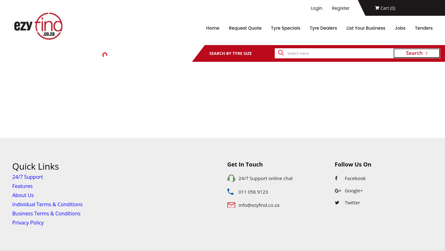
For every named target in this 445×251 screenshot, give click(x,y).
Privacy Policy (28, 222)
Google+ (349, 190)
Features (22, 186)
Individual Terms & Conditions (47, 204)
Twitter (347, 202)
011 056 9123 (253, 192)
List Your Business (366, 28)
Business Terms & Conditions (46, 213)
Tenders (424, 28)
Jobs (400, 28)
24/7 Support (27, 176)
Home (212, 28)
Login (317, 8)
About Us (23, 195)
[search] (281, 53)
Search (416, 53)
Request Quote (245, 28)
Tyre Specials (285, 28)
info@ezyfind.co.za (259, 205)
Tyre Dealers (323, 28)
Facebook (350, 178)
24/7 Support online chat (266, 178)
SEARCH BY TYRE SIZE (230, 53)
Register (341, 8)
